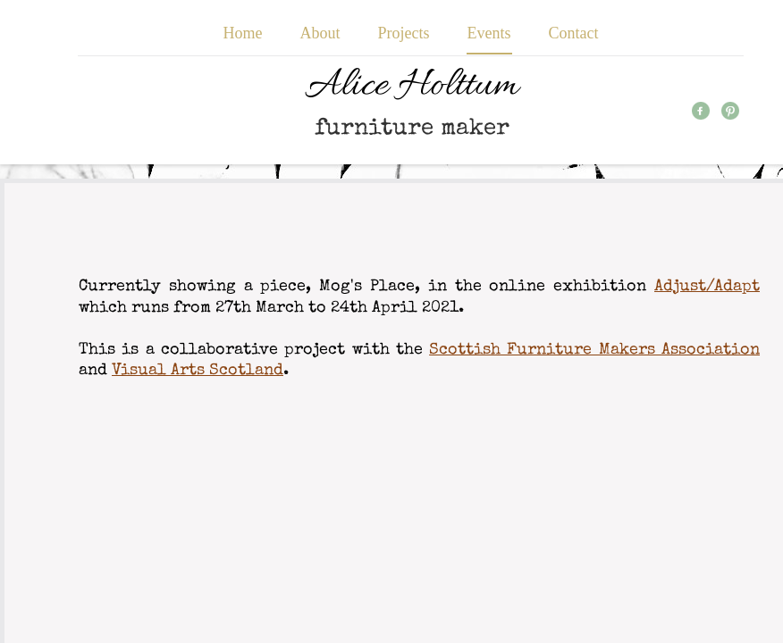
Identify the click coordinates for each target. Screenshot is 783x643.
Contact (574, 33)
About (320, 33)
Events (489, 33)
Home (243, 33)
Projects (404, 33)
